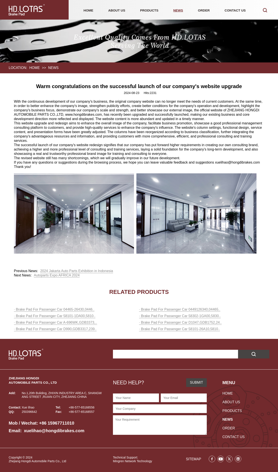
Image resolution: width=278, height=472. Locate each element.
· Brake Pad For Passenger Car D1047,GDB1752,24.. (180, 322)
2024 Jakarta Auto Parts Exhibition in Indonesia (76, 271)
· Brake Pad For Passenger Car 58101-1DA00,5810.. (54, 316)
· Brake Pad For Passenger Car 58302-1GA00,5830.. (180, 316)
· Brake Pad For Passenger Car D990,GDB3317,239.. (55, 329)
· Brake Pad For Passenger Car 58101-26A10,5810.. (179, 329)
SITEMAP (193, 459)
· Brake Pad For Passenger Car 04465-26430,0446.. (54, 309)
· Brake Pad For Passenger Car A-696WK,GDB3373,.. (55, 322)
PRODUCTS (149, 10)
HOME (88, 10)
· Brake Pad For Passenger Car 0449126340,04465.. (179, 309)
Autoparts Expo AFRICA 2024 (57, 275)
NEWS (178, 10)
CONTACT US (235, 10)
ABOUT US (116, 10)
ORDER (204, 10)
